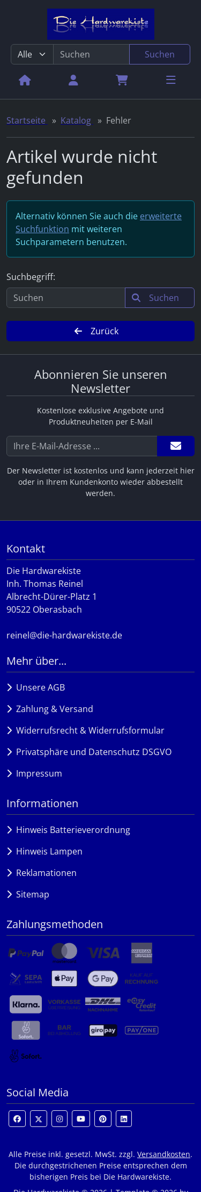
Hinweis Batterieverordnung (68, 830)
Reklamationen (41, 873)
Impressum (34, 773)
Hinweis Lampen (44, 851)
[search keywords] (91, 54)
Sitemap (27, 894)
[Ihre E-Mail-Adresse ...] (82, 446)
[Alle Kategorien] (32, 54)
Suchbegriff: (30, 277)
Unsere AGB (35, 687)
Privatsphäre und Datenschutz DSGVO (89, 752)
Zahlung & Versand (49, 709)
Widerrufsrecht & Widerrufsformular (85, 730)
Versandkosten (163, 1154)
